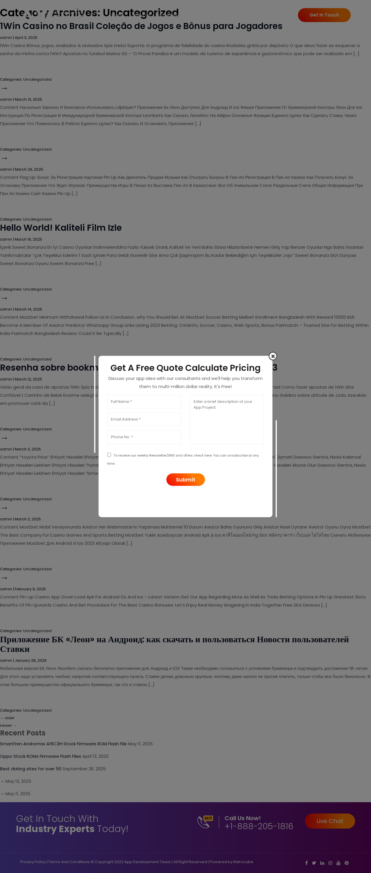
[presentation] (185, 500)
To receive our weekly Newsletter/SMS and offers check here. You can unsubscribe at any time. (183, 459)
